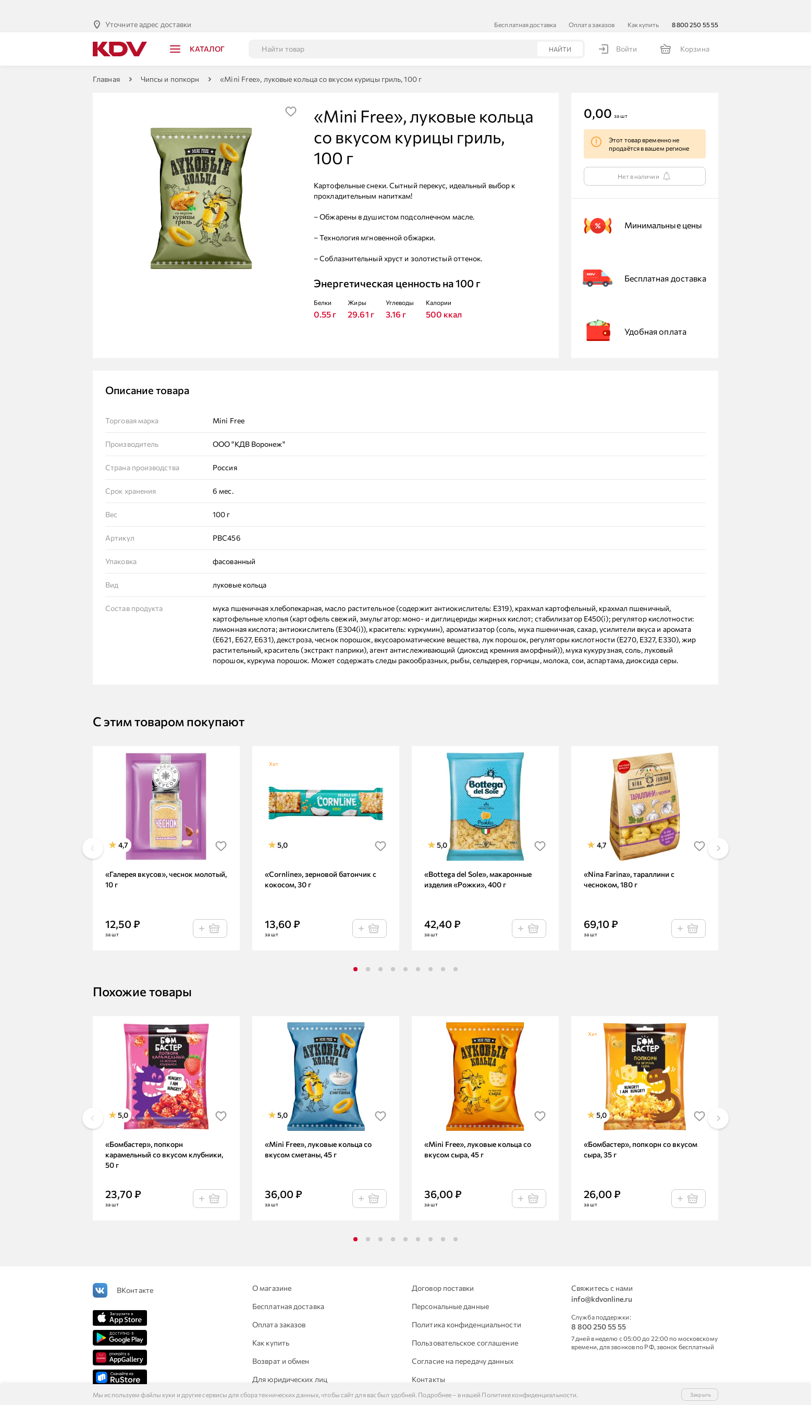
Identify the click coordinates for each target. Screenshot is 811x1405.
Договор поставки (443, 1271)
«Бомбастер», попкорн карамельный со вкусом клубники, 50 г (164, 1138)
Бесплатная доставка (525, 7)
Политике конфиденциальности (529, 1394)
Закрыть (700, 1394)
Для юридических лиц (289, 1362)
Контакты (428, 1362)
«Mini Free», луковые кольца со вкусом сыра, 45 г (477, 1132)
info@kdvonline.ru (601, 1282)
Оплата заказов (592, 7)
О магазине (271, 1271)
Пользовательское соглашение (465, 1326)
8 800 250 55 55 (695, 7)
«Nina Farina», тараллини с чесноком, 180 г (629, 862)
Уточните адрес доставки (148, 7)
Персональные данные (450, 1289)
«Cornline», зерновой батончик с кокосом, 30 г (320, 862)
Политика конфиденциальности (466, 1307)
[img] (291, 95)
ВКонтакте (135, 1273)
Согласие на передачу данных (462, 1344)
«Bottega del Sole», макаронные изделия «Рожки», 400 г (478, 862)
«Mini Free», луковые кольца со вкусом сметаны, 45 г (318, 1132)
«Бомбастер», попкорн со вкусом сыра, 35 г (640, 1132)
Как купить (643, 7)
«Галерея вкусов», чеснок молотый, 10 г (166, 862)
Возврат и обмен (281, 1344)
